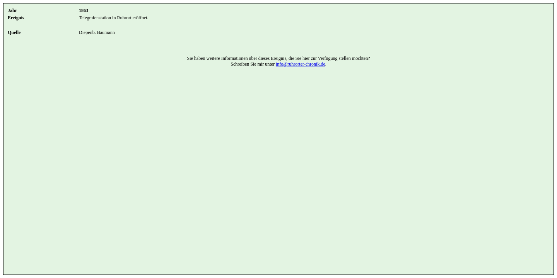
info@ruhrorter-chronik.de (300, 64)
